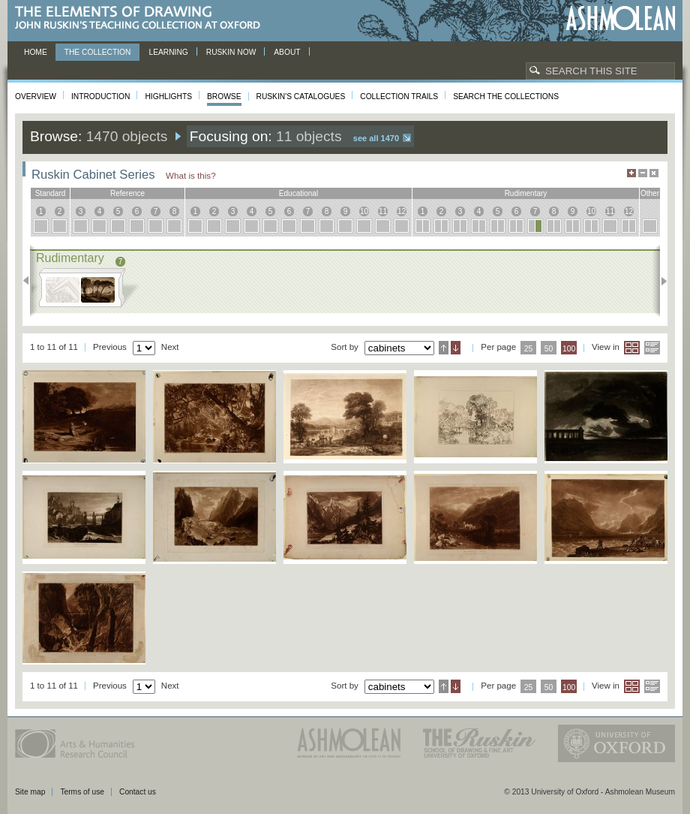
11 (383, 211)
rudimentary (526, 193)
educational (298, 193)
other (649, 193)
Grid (632, 347)
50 (549, 349)
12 (402, 211)
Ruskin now (231, 52)
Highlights (168, 96)
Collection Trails (399, 96)
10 (364, 211)
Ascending (443, 347)
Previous (30, 281)
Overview (35, 96)
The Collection (97, 52)
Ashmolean (620, 18)
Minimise (642, 173)
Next (660, 281)
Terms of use (82, 792)
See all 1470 (376, 138)
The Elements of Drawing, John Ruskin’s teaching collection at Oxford (142, 18)
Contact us (137, 792)
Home (35, 52)
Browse (224, 96)
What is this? (191, 175)
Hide (654, 173)
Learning (168, 52)
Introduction (100, 96)
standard (50, 193)
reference (127, 193)
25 (528, 349)
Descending (455, 347)
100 (568, 349)
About (287, 52)
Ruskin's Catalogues (301, 96)
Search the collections (506, 96)
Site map (30, 792)
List (652, 347)
